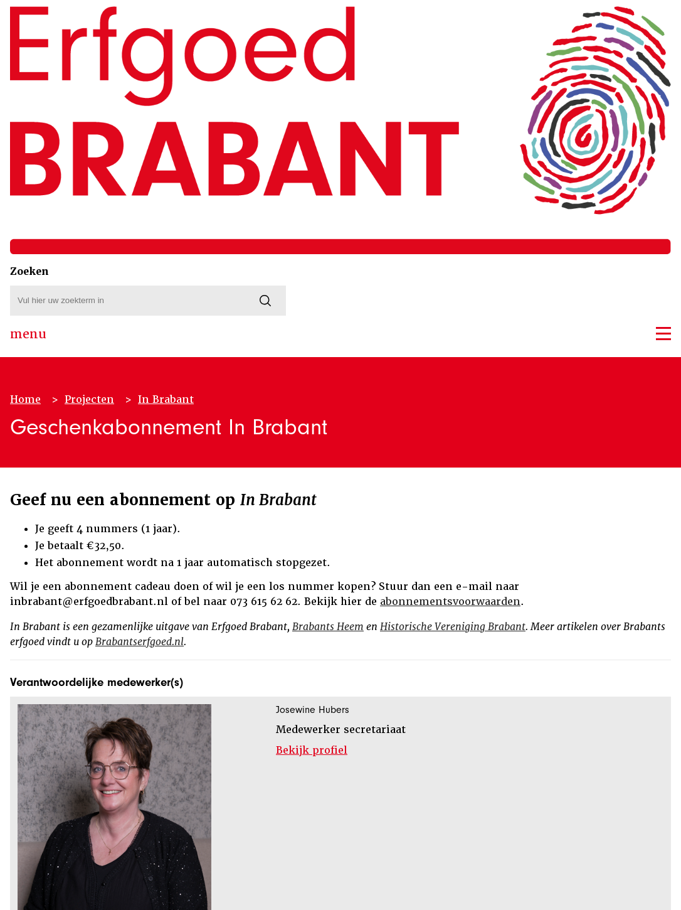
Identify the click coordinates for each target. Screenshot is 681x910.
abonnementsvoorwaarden (450, 601)
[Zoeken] (265, 301)
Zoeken (29, 271)
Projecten (89, 399)
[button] (663, 333)
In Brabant (166, 399)
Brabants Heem (328, 626)
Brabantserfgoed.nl (139, 641)
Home (25, 399)
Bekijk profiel (311, 750)
